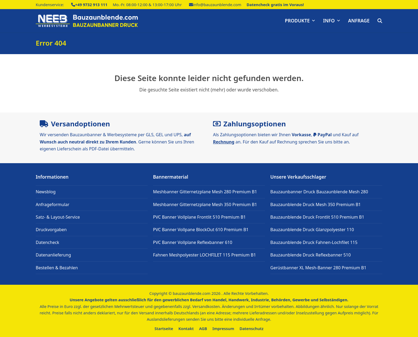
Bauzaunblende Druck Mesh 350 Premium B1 (315, 204)
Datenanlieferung (53, 255)
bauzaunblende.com (191, 293)
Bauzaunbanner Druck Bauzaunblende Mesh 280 (319, 192)
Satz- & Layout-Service (58, 217)
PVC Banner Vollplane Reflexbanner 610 (192, 242)
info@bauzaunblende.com (217, 4)
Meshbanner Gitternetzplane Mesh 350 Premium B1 (205, 204)
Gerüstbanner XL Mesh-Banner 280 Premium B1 (318, 268)
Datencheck (47, 242)
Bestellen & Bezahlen (57, 268)
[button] (379, 20)
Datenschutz (251, 328)
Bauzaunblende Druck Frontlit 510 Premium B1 (317, 217)
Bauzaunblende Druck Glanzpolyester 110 (312, 229)
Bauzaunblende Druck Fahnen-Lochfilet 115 (313, 242)
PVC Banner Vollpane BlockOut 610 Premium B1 (200, 229)
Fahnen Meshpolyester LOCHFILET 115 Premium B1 (204, 255)
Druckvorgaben (51, 229)
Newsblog (46, 192)
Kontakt (186, 328)
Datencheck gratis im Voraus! (275, 4)
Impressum (223, 328)
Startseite (164, 328)
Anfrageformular (52, 204)
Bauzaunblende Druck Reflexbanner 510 (310, 255)
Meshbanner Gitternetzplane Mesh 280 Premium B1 (205, 192)
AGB (203, 328)
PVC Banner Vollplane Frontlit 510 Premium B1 (199, 217)
